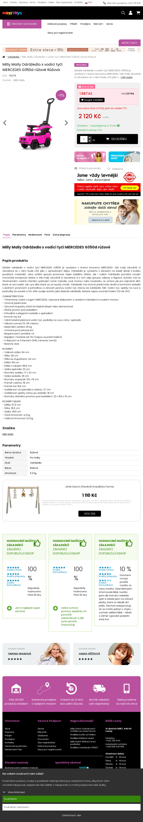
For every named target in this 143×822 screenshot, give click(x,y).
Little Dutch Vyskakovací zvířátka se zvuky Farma (82, 730)
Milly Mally (19, 80)
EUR (88, 3)
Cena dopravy (61, 234)
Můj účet (42, 732)
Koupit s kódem (92, 100)
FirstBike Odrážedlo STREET (84, 747)
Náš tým (98, 24)
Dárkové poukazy (57, 24)
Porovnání (43, 739)
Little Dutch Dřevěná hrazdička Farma (89, 487)
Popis (6, 234)
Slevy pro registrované (60, 32)
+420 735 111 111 (113, 740)
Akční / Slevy (129, 42)
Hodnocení (35, 234)
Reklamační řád (13, 749)
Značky (13, 2)
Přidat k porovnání (87, 168)
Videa (51, 2)
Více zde (89, 514)
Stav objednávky (64, 2)
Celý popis (126, 77)
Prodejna (42, 2)
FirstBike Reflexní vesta (82, 738)
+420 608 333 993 (115, 746)
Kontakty (79, 2)
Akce (5, 2)
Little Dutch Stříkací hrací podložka (83, 743)
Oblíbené (43, 735)
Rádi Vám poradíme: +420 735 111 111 (122, 3)
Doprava (23, 2)
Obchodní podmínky (16, 746)
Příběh (73, 24)
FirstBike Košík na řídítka (82, 734)
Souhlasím (10, 799)
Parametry (19, 234)
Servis (33, 2)
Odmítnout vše (71, 815)
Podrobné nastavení (16, 807)
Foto (47, 234)
